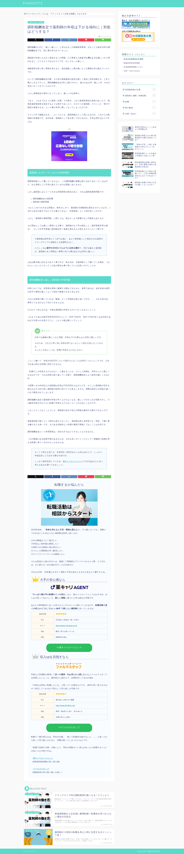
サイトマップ (30, 851)
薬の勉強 (140, 107)
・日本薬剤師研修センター (132, 67)
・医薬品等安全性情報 (131, 63)
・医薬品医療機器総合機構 (132, 59)
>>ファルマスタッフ (69, 727)
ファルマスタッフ (41, 769)
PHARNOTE (33, 3)
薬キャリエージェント (73, 461)
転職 (140, 101)
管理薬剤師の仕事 (140, 89)
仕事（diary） (140, 113)
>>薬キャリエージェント (69, 647)
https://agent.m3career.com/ (66, 626)
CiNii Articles (134, 71)
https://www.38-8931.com (65, 705)
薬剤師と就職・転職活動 (36, 22)
